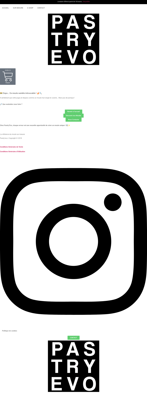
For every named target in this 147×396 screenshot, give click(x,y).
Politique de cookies (9, 331)
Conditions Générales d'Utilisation (12, 152)
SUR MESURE (18, 8)
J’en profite (86, 1)
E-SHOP (30, 8)
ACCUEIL (5, 8)
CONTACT (41, 8)
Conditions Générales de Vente (11, 147)
